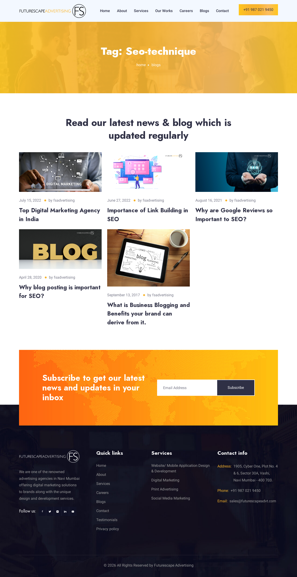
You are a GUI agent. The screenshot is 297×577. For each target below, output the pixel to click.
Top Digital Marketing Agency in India (59, 214)
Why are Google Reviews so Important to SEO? (234, 214)
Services (141, 11)
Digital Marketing (165, 480)
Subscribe (236, 387)
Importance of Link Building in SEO (147, 214)
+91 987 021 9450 (258, 9)
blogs (156, 65)
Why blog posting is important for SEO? (59, 291)
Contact (222, 11)
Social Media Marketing (170, 498)
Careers (186, 11)
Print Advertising (164, 489)
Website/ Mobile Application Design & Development (180, 468)
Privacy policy (107, 529)
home (141, 65)
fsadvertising (64, 200)
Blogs (204, 11)
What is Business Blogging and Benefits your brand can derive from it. (148, 313)
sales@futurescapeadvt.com (252, 501)
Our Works (164, 11)
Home (105, 11)
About (122, 11)
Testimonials (106, 520)
